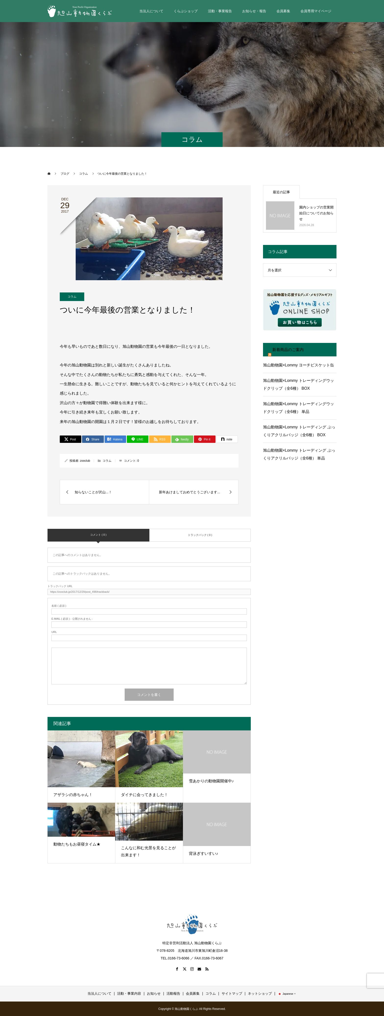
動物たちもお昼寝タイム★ (76, 844)
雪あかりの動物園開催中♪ (211, 781)
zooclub (85, 460)
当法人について (151, 11)
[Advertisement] (299, 509)
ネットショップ (260, 993)
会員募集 (283, 11)
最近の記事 (281, 192)
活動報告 (173, 993)
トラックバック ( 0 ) (200, 534)
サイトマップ (232, 993)
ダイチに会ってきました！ (144, 795)
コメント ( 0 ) (98, 534)
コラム (72, 296)
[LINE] (137, 439)
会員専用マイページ (315, 11)
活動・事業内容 (129, 993)
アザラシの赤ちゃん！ (73, 795)
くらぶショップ (186, 11)
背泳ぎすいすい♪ (203, 853)
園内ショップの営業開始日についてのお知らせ (316, 213)
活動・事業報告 (220, 11)
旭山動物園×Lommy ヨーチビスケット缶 (298, 365)
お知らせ (154, 993)
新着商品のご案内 (288, 350)
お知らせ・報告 (254, 11)
